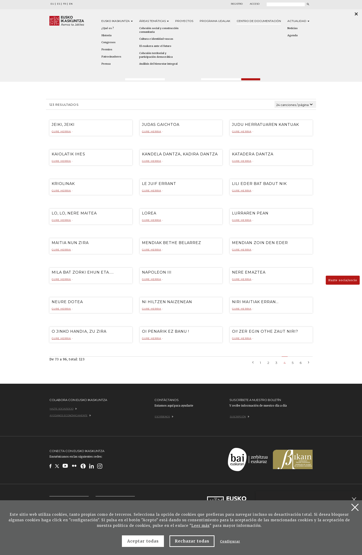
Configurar (230, 541)
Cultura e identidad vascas (156, 38)
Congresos (108, 42)
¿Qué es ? (107, 28)
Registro (237, 4)
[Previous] (253, 361)
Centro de (259, 21)
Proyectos (184, 21)
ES (58, 4)
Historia (106, 35)
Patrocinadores (111, 56)
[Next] (308, 361)
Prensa (106, 63)
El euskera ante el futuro (155, 46)
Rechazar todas (192, 541)
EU (52, 4)
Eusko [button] (117, 21)
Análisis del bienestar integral (158, 63)
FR (64, 4)
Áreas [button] (154, 21)
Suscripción (239, 416)
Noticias (292, 28)
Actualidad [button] (298, 21)
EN (70, 4)
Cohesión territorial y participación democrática (156, 54)
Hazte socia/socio (342, 280)
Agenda (292, 35)
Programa (215, 21)
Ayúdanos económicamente (70, 415)
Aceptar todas (143, 541)
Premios (106, 49)
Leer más (200, 525)
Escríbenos (164, 416)
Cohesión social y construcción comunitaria (158, 30)
